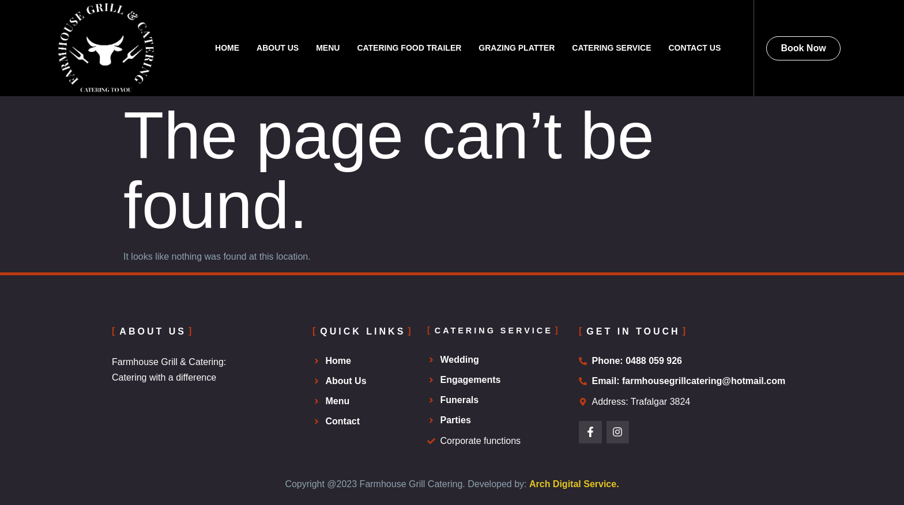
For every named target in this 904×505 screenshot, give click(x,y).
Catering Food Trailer (409, 47)
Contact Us (694, 47)
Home (227, 47)
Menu (328, 47)
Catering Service (611, 47)
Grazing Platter (517, 47)
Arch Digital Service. (574, 484)
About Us (278, 47)
